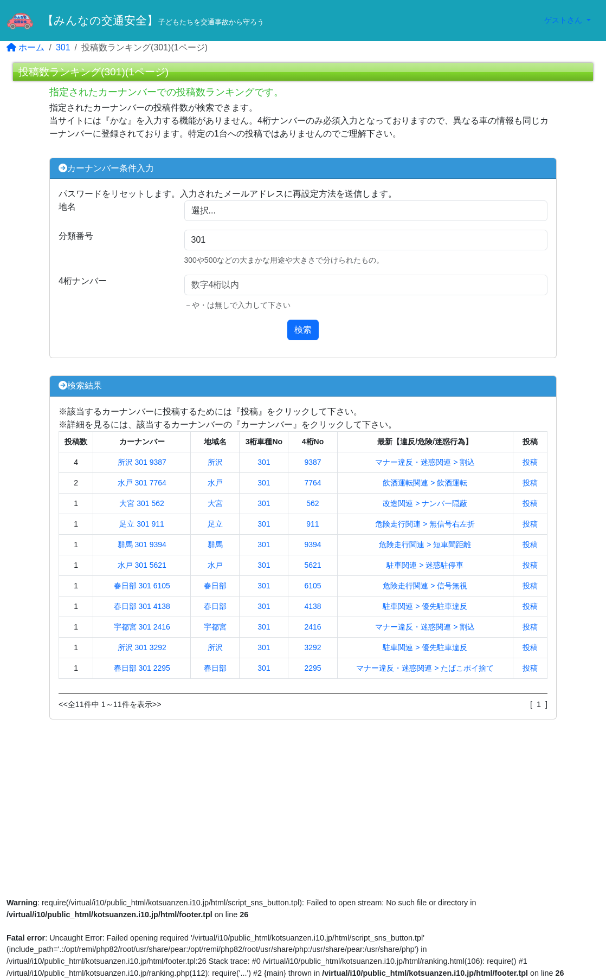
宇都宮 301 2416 (142, 627)
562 (312, 503)
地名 (67, 206)
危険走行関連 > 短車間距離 (425, 544)
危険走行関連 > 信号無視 (425, 585)
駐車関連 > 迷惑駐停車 (424, 565)
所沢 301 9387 (142, 462)
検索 (303, 329)
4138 (312, 606)
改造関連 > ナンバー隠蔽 (425, 503)
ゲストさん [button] (564, 20)
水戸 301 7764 (142, 482)
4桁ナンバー (83, 281)
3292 (312, 647)
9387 (312, 462)
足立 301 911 (141, 524)
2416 (312, 627)
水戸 (215, 482)
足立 (215, 524)
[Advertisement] (303, 809)
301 (63, 47)
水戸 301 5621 (142, 565)
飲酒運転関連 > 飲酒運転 (425, 482)
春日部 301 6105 (142, 585)
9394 (312, 544)
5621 (312, 565)
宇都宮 (215, 627)
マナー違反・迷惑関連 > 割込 (425, 462)
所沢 (215, 462)
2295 (312, 668)
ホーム (25, 47)
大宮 (215, 503)
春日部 (215, 585)
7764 (312, 482)
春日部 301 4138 (142, 606)
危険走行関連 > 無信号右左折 (425, 524)
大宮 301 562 (141, 503)
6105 (312, 585)
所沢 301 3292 (142, 647)
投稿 (530, 462)
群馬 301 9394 (142, 544)
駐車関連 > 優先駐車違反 (425, 606)
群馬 (215, 544)
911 (312, 524)
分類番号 (76, 236)
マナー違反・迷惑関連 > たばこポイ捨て (425, 668)
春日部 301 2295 (142, 668)
